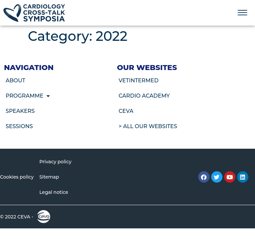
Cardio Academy (144, 96)
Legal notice (53, 192)
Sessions (19, 126)
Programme (28, 96)
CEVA (126, 111)
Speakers (20, 111)
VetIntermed (138, 80)
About (15, 80)
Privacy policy (55, 162)
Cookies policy (17, 177)
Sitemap (49, 177)
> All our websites (148, 126)
